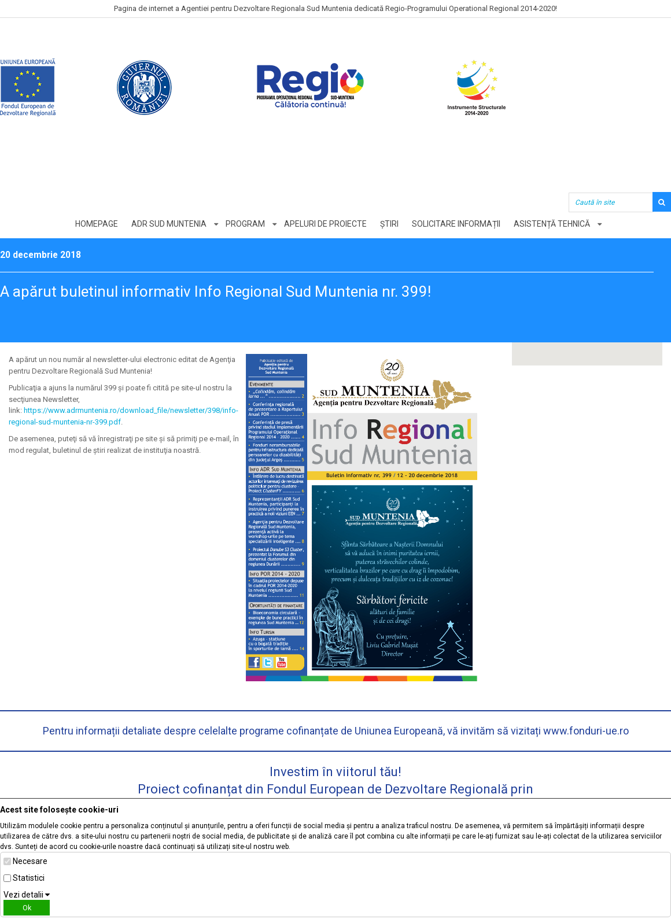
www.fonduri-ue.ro (586, 731)
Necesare (30, 861)
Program (245, 223)
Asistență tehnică (552, 223)
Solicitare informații (456, 223)
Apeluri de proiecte (325, 223)
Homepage (96, 223)
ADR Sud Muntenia (169, 223)
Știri (389, 223)
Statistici (29, 878)
